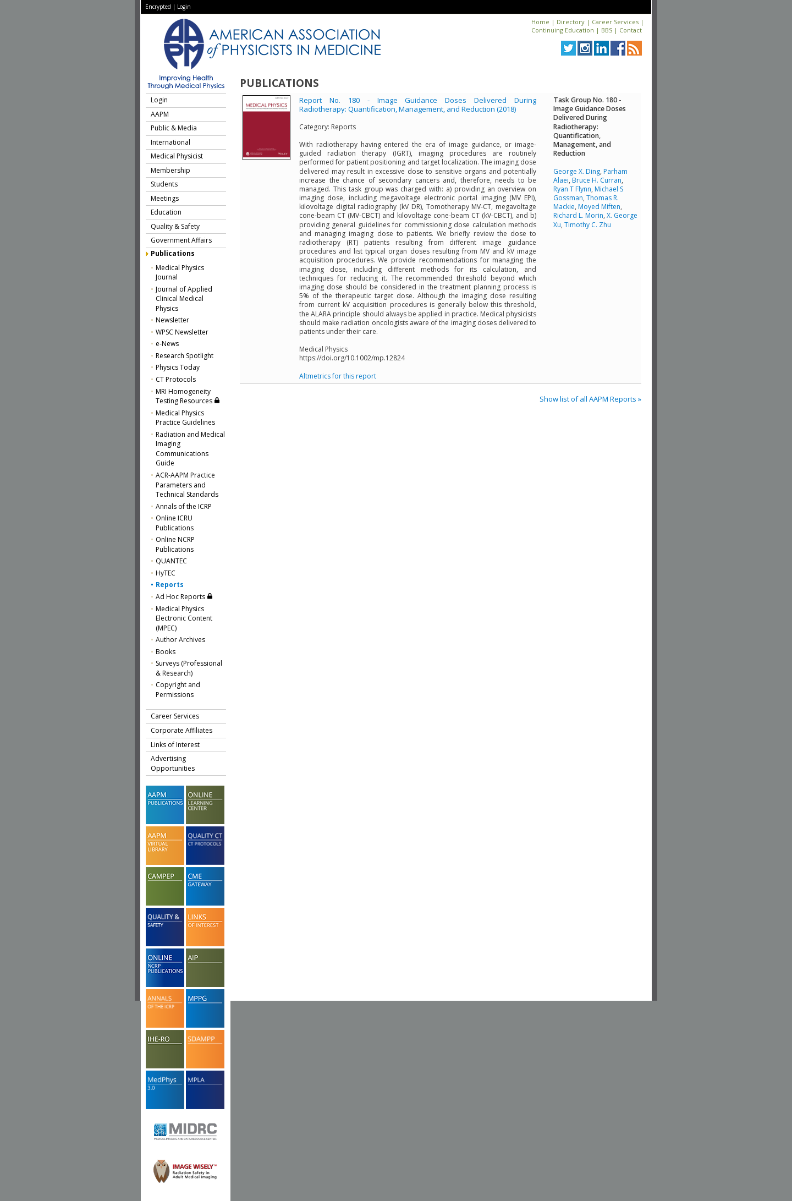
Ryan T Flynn (572, 189)
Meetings (165, 198)
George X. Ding (576, 171)
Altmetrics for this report (337, 376)
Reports (170, 584)
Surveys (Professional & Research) (189, 668)
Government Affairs (181, 240)
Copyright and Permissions (178, 689)
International (170, 142)
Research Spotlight (184, 355)
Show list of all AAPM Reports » (590, 399)
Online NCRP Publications (175, 544)
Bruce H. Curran (597, 180)
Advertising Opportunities (173, 763)
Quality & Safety (175, 226)
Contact (630, 30)
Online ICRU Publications (175, 523)
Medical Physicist (177, 156)
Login (184, 6)
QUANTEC (171, 561)
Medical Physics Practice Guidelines (185, 417)
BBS (606, 30)
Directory (571, 22)
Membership (170, 170)
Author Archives (180, 639)
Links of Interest (175, 744)
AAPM (160, 114)
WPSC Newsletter (182, 332)
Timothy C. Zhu (587, 224)
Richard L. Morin (578, 215)
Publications (173, 253)
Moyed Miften (599, 206)
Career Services (615, 22)
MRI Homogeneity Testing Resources (188, 396)
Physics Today (178, 367)
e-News (167, 343)
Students (164, 184)
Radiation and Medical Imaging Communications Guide (190, 449)
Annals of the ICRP (184, 506)
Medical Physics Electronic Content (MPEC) (184, 618)
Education (166, 212)
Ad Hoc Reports (184, 596)
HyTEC (165, 573)
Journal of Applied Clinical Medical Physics (184, 298)
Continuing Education (562, 30)
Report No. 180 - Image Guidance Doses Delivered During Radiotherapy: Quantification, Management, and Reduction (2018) (417, 104)
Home (540, 22)
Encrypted (158, 6)
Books (165, 651)
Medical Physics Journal (180, 272)
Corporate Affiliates (181, 730)
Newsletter (172, 320)
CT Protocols (176, 379)
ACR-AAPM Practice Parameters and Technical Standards (187, 484)
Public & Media (174, 128)
